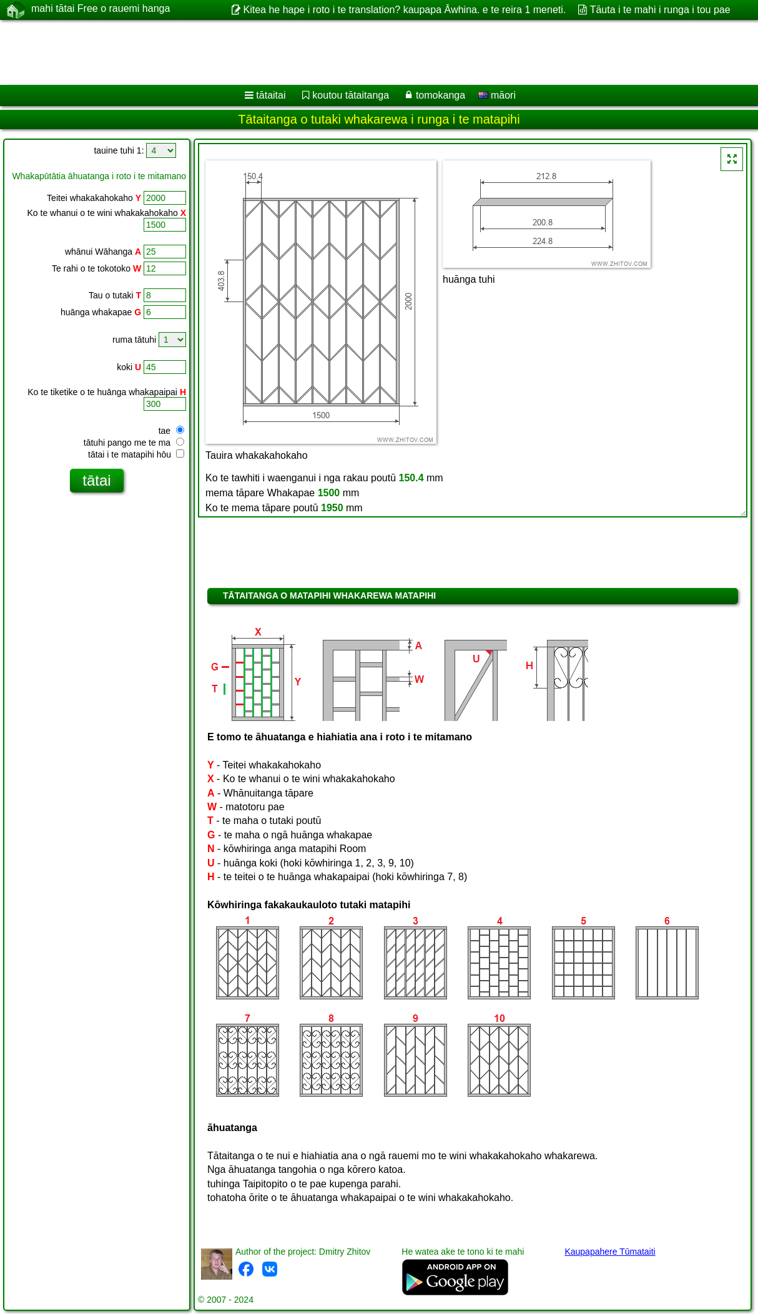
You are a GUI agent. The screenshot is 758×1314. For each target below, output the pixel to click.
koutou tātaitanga (350, 95)
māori (497, 95)
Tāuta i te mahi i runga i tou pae (660, 9)
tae (171, 431)
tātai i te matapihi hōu (136, 454)
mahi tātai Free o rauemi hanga (100, 9)
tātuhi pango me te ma (134, 443)
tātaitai (270, 95)
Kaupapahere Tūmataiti (609, 1252)
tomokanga (440, 95)
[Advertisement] (318, 52)
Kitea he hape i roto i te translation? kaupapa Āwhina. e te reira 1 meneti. (404, 9)
